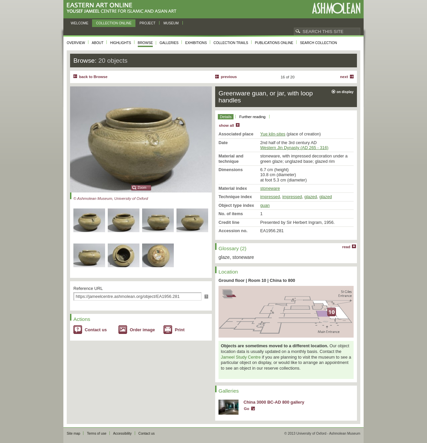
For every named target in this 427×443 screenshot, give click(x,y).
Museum (171, 23)
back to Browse (93, 77)
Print (179, 329)
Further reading (252, 117)
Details (226, 117)
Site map (73, 433)
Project (147, 23)
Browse (145, 43)
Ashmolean (336, 8)
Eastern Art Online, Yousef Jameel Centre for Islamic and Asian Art (123, 8)
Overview (76, 43)
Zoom (142, 187)
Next (344, 77)
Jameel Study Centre (241, 357)
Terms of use (96, 433)
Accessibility (122, 433)
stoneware (270, 188)
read (346, 247)
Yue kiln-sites (272, 133)
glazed (310, 196)
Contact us (96, 329)
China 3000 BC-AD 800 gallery (274, 402)
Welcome (79, 23)
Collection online (113, 23)
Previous (229, 77)
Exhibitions (196, 43)
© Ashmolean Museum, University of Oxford (110, 198)
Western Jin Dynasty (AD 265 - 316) (294, 147)
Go (246, 409)
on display (345, 92)
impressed (270, 196)
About (97, 43)
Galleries (168, 43)
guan (265, 205)
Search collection (318, 43)
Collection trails (231, 43)
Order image (142, 329)
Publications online (274, 43)
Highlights (120, 43)
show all (226, 125)
